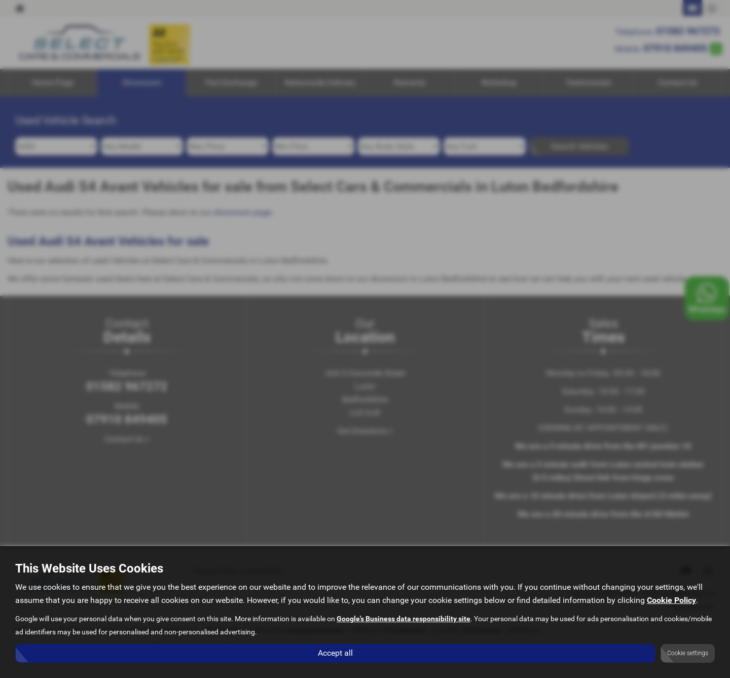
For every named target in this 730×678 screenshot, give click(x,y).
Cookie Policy (671, 600)
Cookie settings (687, 653)
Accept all (335, 653)
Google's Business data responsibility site (403, 619)
